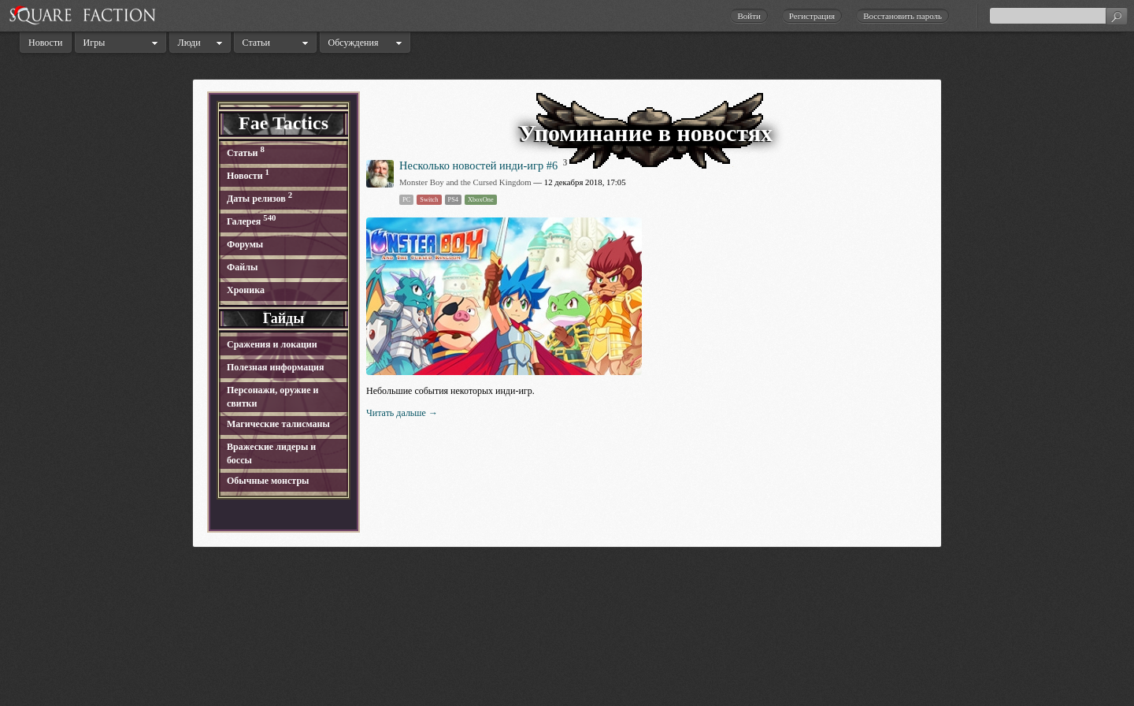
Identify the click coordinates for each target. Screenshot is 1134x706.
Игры (94, 42)
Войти (748, 15)
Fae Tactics (283, 123)
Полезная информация (275, 367)
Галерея (244, 221)
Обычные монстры (268, 480)
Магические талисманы (278, 423)
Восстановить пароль (902, 15)
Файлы (242, 267)
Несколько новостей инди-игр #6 (478, 165)
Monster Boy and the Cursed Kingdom (465, 182)
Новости (45, 42)
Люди (189, 42)
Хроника (246, 289)
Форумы (245, 244)
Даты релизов (256, 198)
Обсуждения (353, 42)
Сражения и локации (272, 344)
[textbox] (1058, 16)
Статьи (256, 42)
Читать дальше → (402, 412)
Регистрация (812, 15)
